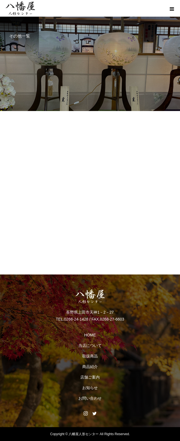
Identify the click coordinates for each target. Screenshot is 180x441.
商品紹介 (90, 366)
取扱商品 (90, 356)
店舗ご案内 (90, 377)
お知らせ (90, 387)
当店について (90, 345)
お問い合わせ (90, 398)
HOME (90, 335)
